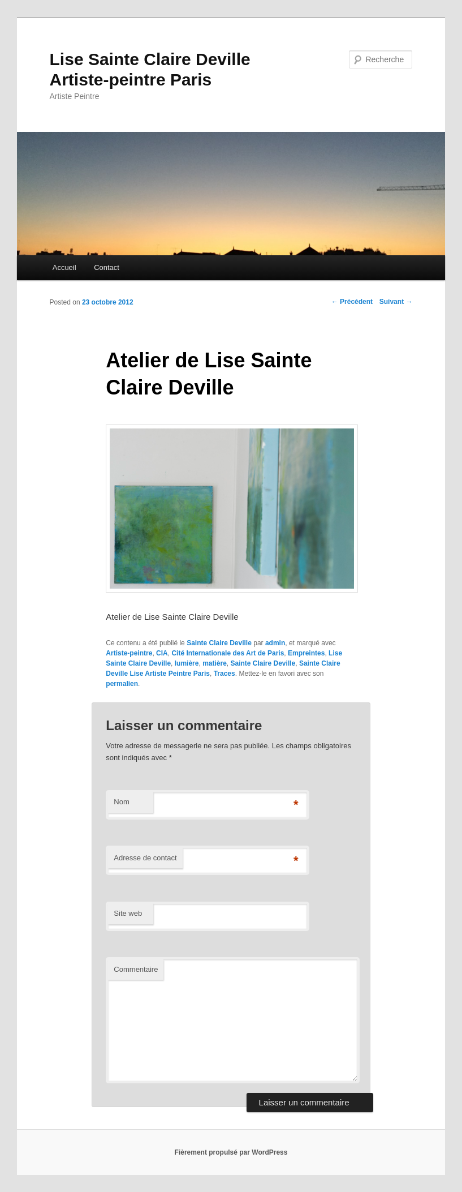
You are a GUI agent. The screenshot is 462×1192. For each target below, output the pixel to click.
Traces (224, 674)
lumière (187, 663)
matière (214, 663)
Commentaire (136, 969)
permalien (122, 684)
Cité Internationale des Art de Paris (227, 653)
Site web (128, 913)
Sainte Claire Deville (219, 643)
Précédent (352, 302)
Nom (121, 801)
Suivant (396, 302)
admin (275, 643)
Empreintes (306, 653)
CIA (162, 653)
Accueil (64, 267)
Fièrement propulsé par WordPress (231, 1152)
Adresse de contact (145, 858)
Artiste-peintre (129, 653)
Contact (106, 267)
